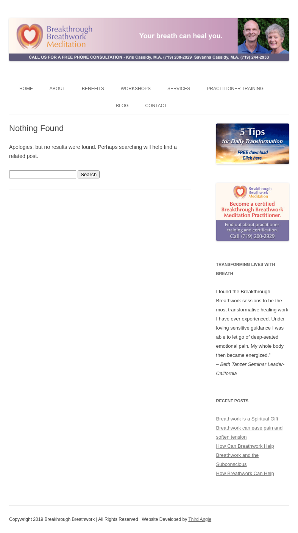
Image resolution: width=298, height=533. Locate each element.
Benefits (93, 88)
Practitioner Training (235, 88)
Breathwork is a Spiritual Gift (247, 419)
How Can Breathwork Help (245, 446)
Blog (122, 105)
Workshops (136, 88)
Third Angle (199, 519)
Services (178, 88)
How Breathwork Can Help (245, 473)
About (57, 88)
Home (26, 88)
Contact (156, 105)
